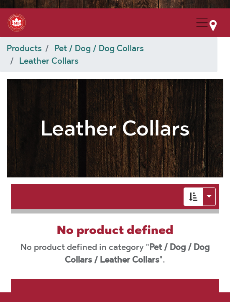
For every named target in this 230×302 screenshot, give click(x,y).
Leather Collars (49, 61)
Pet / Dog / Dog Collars (99, 48)
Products (24, 48)
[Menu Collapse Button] (202, 22)
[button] (193, 196)
